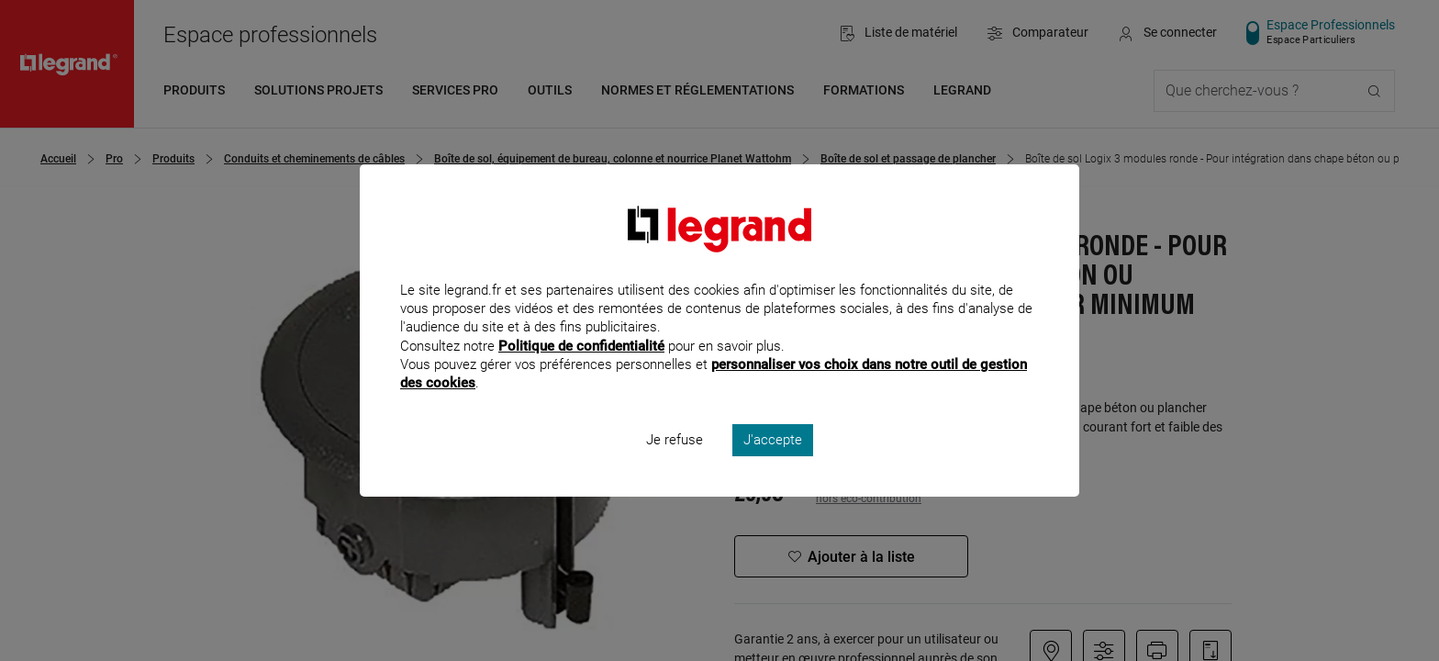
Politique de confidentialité (581, 370)
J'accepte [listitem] (772, 464)
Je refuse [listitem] (674, 464)
